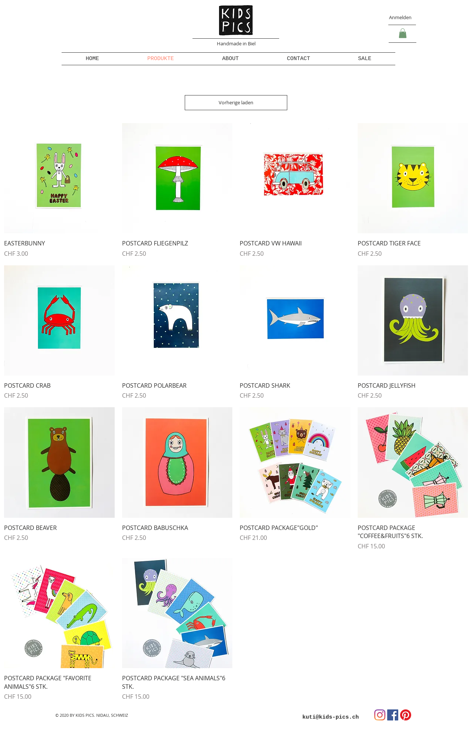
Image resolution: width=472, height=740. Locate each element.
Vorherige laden (236, 102)
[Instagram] (379, 714)
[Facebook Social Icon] (392, 714)
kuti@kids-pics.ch (330, 717)
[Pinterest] (405, 714)
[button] (403, 33)
